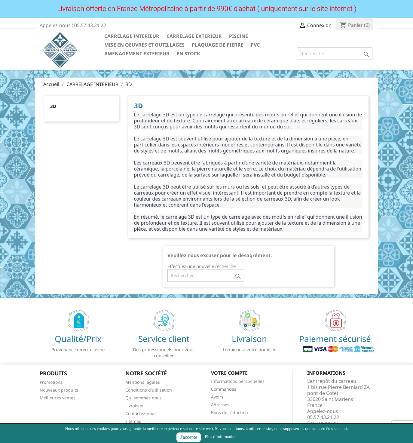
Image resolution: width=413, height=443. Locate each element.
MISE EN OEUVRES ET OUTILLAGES (144, 45)
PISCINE (238, 36)
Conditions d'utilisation (148, 390)
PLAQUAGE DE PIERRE (217, 45)
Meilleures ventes (57, 398)
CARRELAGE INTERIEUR (131, 36)
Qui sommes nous (143, 398)
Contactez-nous (141, 413)
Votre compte (229, 373)
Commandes (223, 389)
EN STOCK (188, 53)
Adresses (220, 405)
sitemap (133, 421)
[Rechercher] (334, 53)
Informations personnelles (238, 381)
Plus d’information (221, 437)
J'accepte (188, 437)
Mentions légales (142, 382)
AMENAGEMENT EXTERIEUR (137, 53)
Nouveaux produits (59, 390)
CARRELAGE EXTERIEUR (194, 36)
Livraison (134, 405)
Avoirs (217, 397)
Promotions (51, 382)
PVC (255, 45)
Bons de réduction (229, 412)
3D (53, 106)
